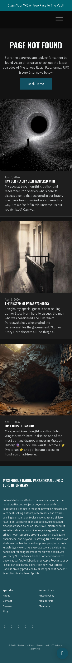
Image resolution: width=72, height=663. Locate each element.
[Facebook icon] (19, 626)
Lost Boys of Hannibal (20, 426)
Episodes (8, 590)
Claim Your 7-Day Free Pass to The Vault (36, 5)
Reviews (7, 606)
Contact (7, 600)
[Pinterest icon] (12, 626)
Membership (46, 600)
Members (44, 606)
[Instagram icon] (5, 626)
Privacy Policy (46, 595)
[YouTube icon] (32, 626)
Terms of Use (46, 590)
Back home (36, 84)
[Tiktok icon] (25, 626)
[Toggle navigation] (59, 19)
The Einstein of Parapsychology (27, 303)
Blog (5, 611)
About (6, 595)
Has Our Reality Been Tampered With (30, 181)
